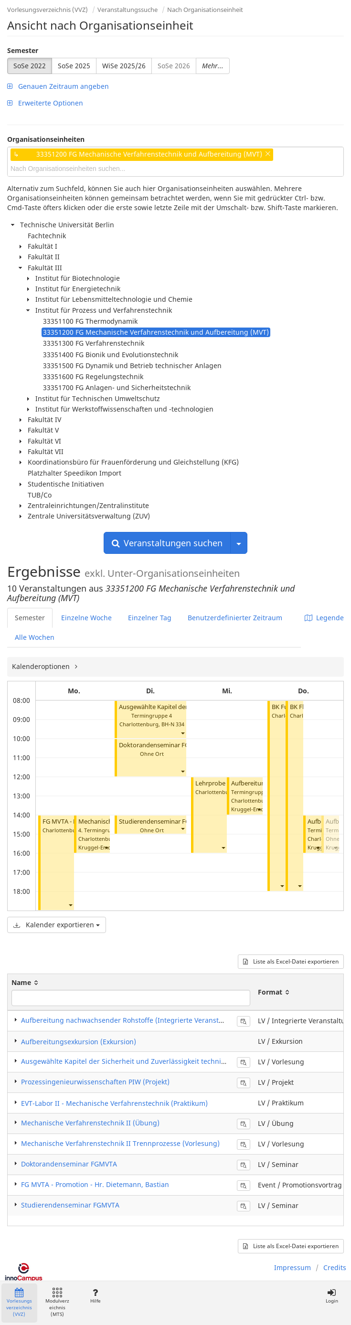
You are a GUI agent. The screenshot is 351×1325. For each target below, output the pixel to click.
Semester (22, 50)
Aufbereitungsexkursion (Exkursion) (78, 1041)
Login (331, 1296)
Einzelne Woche (86, 617)
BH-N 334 (172, 724)
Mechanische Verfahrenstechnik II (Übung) (90, 1122)
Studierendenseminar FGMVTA (162, 821)
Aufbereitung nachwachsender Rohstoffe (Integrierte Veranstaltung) (131, 1020)
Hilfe (95, 1296)
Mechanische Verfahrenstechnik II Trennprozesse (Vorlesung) (120, 1143)
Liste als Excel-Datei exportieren (291, 961)
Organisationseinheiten (46, 139)
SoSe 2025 (74, 65)
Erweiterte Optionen (45, 102)
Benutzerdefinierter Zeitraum (235, 617)
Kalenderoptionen (42, 666)
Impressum (292, 1267)
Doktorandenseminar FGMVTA (162, 745)
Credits (334, 1267)
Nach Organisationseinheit (205, 9)
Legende (324, 617)
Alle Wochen (34, 637)
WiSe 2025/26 (124, 65)
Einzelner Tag (149, 617)
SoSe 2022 (29, 65)
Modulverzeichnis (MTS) (57, 1302)
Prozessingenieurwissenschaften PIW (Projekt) (95, 1081)
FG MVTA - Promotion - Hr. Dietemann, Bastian (95, 1184)
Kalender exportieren (56, 924)
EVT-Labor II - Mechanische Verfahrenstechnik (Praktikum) (114, 1103)
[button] (70, 905)
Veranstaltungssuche (127, 9)
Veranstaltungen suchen (167, 543)
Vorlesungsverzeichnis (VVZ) (47, 9)
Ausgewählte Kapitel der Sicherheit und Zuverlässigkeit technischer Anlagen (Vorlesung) (164, 1061)
